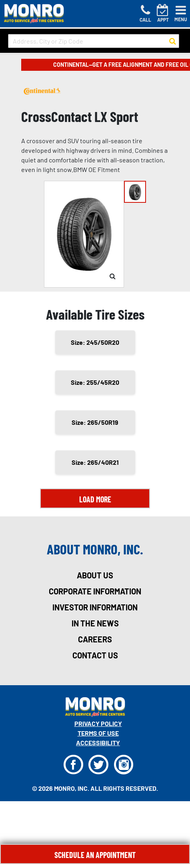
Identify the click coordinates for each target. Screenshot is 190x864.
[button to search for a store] (172, 41)
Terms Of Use (98, 733)
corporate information (95, 591)
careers (95, 639)
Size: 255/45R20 (95, 382)
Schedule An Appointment (95, 855)
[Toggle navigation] (181, 13)
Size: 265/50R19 (95, 422)
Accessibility (98, 742)
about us (95, 575)
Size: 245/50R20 (95, 342)
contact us (95, 655)
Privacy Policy (98, 723)
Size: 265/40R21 (95, 462)
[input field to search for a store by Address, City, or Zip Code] (93, 41)
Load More (95, 499)
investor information (95, 607)
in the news (95, 623)
